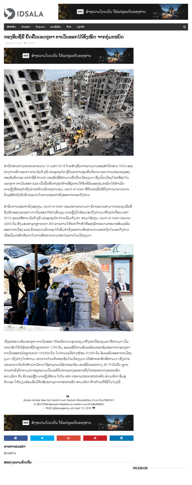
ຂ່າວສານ (26, 27)
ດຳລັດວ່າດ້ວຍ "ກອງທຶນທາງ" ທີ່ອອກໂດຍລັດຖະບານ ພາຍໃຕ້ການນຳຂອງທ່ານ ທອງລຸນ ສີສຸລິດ (170, 230)
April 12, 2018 (79, 417)
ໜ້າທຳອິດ (11, 27)
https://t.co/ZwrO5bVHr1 (96, 409)
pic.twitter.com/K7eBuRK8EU (83, 413)
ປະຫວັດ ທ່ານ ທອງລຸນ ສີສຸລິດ (166, 92)
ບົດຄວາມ (40, 27)
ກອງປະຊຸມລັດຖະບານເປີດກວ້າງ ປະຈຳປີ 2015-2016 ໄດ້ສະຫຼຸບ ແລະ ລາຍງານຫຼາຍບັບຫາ (170, 128)
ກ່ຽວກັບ (81, 27)
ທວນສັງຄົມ (55, 27)
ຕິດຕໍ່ (69, 27)
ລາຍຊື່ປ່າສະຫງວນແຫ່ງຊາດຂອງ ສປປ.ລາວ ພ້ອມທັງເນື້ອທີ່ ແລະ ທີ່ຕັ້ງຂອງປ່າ (169, 198)
